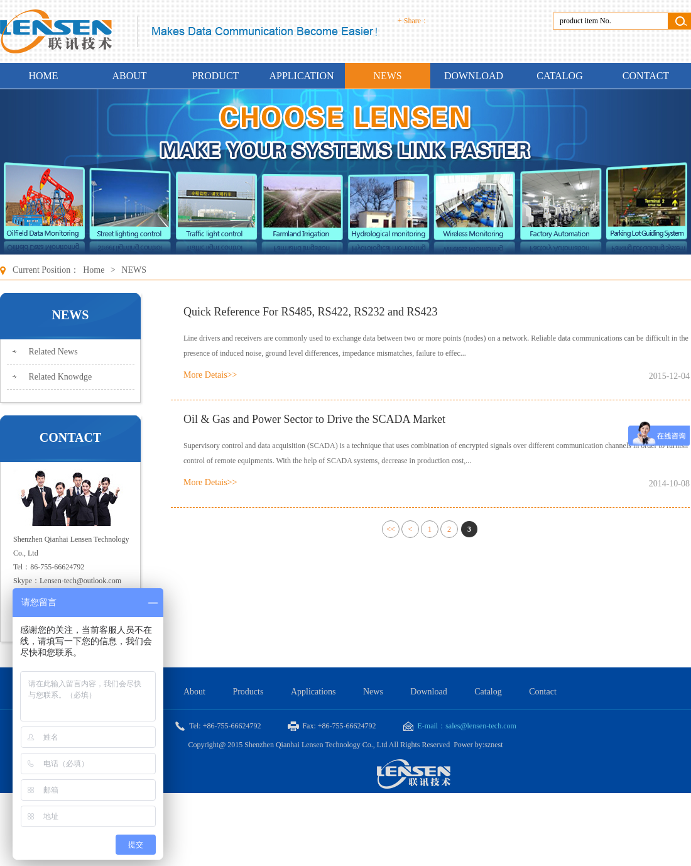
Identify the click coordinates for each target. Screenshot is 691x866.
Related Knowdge (60, 376)
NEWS (387, 75)
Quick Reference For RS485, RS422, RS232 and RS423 (310, 311)
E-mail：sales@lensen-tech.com (459, 726)
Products (247, 691)
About (194, 691)
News (373, 691)
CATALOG (559, 75)
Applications (313, 691)
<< (390, 529)
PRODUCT (215, 75)
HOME (43, 75)
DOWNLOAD (473, 75)
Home (93, 270)
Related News (53, 351)
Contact (543, 691)
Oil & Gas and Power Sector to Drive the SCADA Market (314, 419)
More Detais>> (210, 375)
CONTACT (646, 75)
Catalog (488, 691)
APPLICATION (301, 75)
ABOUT (129, 75)
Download (429, 691)
